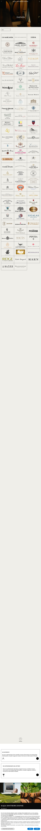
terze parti (18, 816)
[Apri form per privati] (37, 758)
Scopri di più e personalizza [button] (8, 828)
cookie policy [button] (11, 815)
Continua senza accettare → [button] (35, 810)
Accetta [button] (36, 828)
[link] (10, 788)
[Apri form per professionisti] (37, 775)
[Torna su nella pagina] (20, 739)
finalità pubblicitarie (32, 818)
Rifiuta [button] (30, 828)
